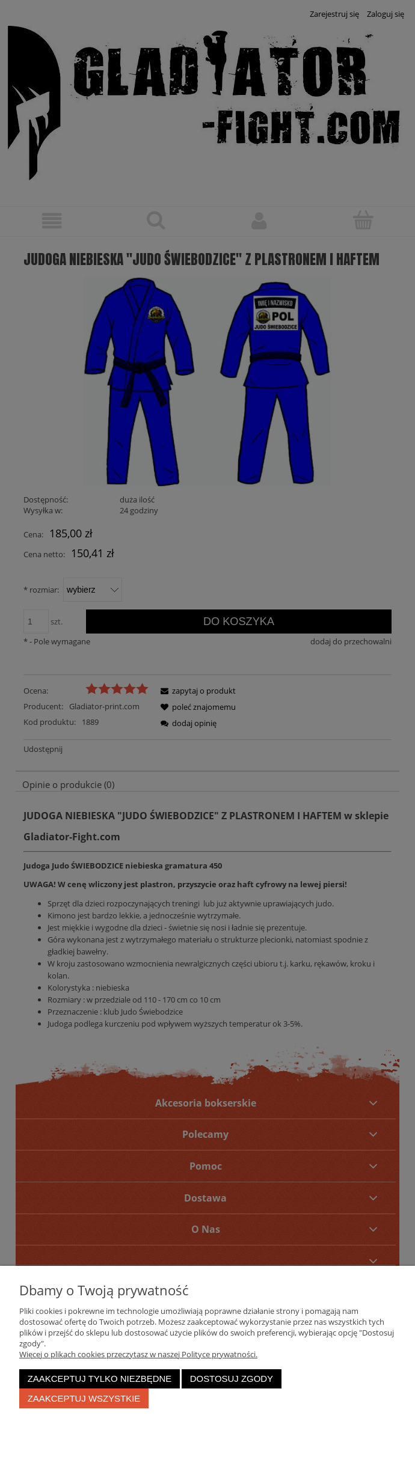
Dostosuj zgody (231, 1378)
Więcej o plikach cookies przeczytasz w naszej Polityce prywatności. (138, 1354)
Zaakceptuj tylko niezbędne (100, 1378)
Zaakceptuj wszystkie (84, 1398)
